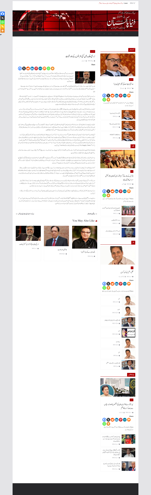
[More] (52, 68)
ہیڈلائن (122, 34)
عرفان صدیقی (122, 88)
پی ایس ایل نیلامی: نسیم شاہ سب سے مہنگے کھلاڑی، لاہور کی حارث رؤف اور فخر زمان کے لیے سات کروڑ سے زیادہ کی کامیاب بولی (111, 439)
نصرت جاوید (83, 61)
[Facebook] (20, 68)
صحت (74, 34)
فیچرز (62, 34)
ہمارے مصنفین (36, 34)
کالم (104, 34)
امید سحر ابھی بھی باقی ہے (116, 220)
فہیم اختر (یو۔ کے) (121, 276)
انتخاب (123, 184)
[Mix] (44, 68)
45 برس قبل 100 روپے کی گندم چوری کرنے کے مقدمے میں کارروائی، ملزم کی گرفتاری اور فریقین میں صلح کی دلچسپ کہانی (111, 452)
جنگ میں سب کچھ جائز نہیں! (88, 252)
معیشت (90, 34)
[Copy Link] (2, 26)
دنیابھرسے (110, 34)
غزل (119, 299)
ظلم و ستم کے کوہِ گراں (127, 272)
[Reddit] (28, 68)
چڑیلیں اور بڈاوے (62, 249)
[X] (24, 68)
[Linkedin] (32, 68)
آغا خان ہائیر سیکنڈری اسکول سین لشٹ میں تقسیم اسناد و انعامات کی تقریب (111, 209)
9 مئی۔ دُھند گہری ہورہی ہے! (115, 113)
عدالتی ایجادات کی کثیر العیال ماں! (123, 84)
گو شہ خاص (131, 79)
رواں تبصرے (50, 34)
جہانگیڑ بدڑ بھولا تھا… (92, 214)
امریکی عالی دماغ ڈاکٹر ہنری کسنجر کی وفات (29, 244)
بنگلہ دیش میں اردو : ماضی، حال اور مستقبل (113, 363)
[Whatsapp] (48, 68)
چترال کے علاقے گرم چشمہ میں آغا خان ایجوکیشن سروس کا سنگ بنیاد (119, 178)
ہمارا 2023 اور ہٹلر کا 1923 (115, 135)
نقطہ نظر (28, 34)
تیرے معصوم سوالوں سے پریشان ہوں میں (113, 231)
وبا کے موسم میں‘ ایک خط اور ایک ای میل (25, 214)
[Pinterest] (36, 68)
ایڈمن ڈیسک (121, 412)
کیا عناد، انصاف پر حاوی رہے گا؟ (114, 124)
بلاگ (57, 34)
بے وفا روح (118, 342)
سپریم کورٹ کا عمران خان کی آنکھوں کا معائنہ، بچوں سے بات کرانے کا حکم (111, 3)
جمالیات (79, 34)
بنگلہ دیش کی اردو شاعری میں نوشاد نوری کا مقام (112, 320)
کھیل (85, 34)
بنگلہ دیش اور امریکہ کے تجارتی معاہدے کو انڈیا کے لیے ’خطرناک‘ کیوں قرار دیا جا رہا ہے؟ (111, 465)
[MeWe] (40, 68)
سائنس (67, 34)
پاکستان (116, 34)
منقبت (119, 309)
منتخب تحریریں (97, 34)
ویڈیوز (43, 34)
